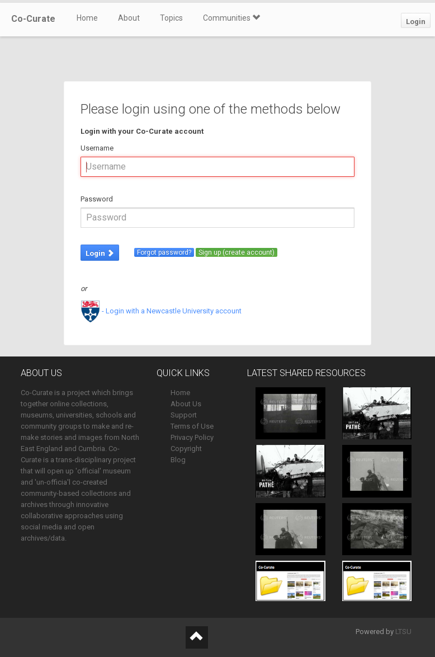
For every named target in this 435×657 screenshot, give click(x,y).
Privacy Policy (192, 437)
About (129, 17)
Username (97, 148)
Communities (231, 17)
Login (415, 21)
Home (87, 17)
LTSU (403, 631)
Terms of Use (192, 426)
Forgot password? (164, 252)
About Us (186, 404)
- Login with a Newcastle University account (161, 311)
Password (97, 199)
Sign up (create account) (236, 252)
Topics (171, 17)
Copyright (186, 448)
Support (184, 415)
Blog (178, 460)
